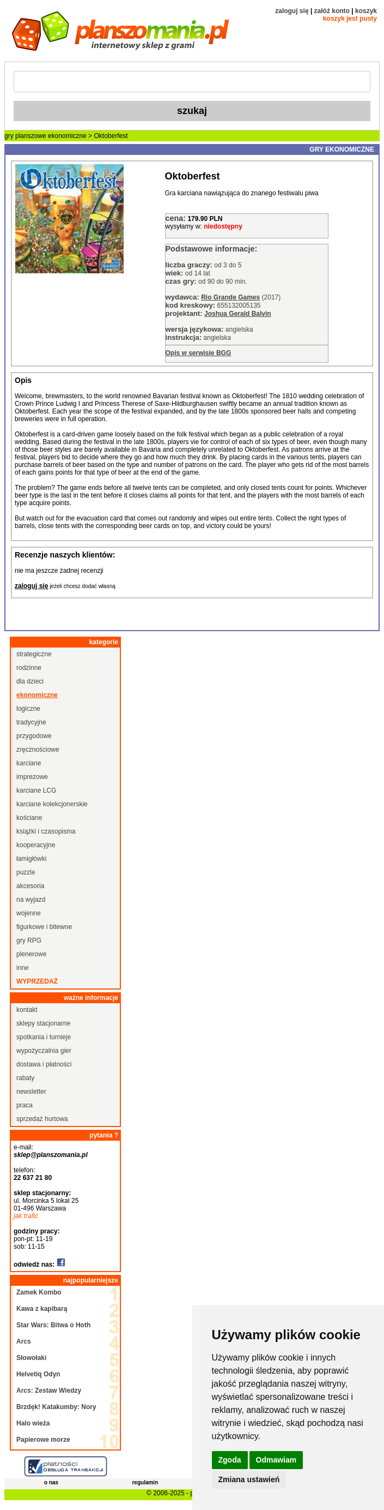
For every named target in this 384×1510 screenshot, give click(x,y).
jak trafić (26, 1216)
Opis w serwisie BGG (198, 353)
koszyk (366, 11)
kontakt (27, 1010)
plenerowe (31, 954)
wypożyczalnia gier (43, 1050)
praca (24, 1105)
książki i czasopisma (46, 831)
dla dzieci (30, 681)
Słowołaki (31, 1358)
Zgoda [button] (229, 1459)
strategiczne (34, 654)
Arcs (23, 1341)
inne (22, 968)
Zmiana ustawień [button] (249, 1479)
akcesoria (30, 886)
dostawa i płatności (43, 1064)
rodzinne (28, 668)
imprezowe (32, 777)
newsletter (31, 1091)
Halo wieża (33, 1423)
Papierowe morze (43, 1439)
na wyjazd (30, 899)
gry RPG (28, 940)
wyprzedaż (37, 981)
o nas (51, 1482)
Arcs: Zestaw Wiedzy (48, 1390)
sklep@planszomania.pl (51, 1155)
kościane (29, 818)
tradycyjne (31, 722)
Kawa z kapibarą (41, 1309)
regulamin (145, 1482)
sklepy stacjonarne (43, 1023)
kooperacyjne (35, 845)
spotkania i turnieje (43, 1037)
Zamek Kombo (39, 1292)
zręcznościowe (37, 749)
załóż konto (332, 11)
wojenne (28, 913)
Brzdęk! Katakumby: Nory (56, 1407)
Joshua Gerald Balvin (237, 313)
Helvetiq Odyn (38, 1374)
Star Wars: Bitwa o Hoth (53, 1325)
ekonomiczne (67, 136)
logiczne (28, 708)
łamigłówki (31, 858)
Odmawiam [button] (276, 1459)
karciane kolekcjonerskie (52, 804)
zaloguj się (291, 11)
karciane (28, 763)
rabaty (25, 1078)
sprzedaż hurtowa (42, 1119)
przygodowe (34, 736)
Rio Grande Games (230, 297)
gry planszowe (25, 136)
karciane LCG (36, 790)
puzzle (25, 872)
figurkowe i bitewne (44, 927)
